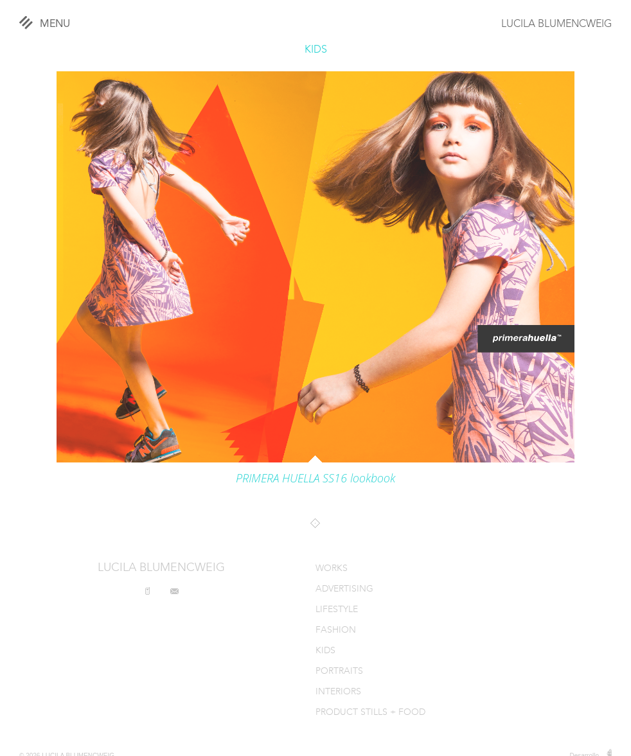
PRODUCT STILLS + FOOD (370, 712)
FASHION (336, 630)
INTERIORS (338, 692)
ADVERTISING (344, 589)
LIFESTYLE (337, 610)
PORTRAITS (339, 671)
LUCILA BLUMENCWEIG (556, 24)
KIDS (316, 50)
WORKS (332, 569)
